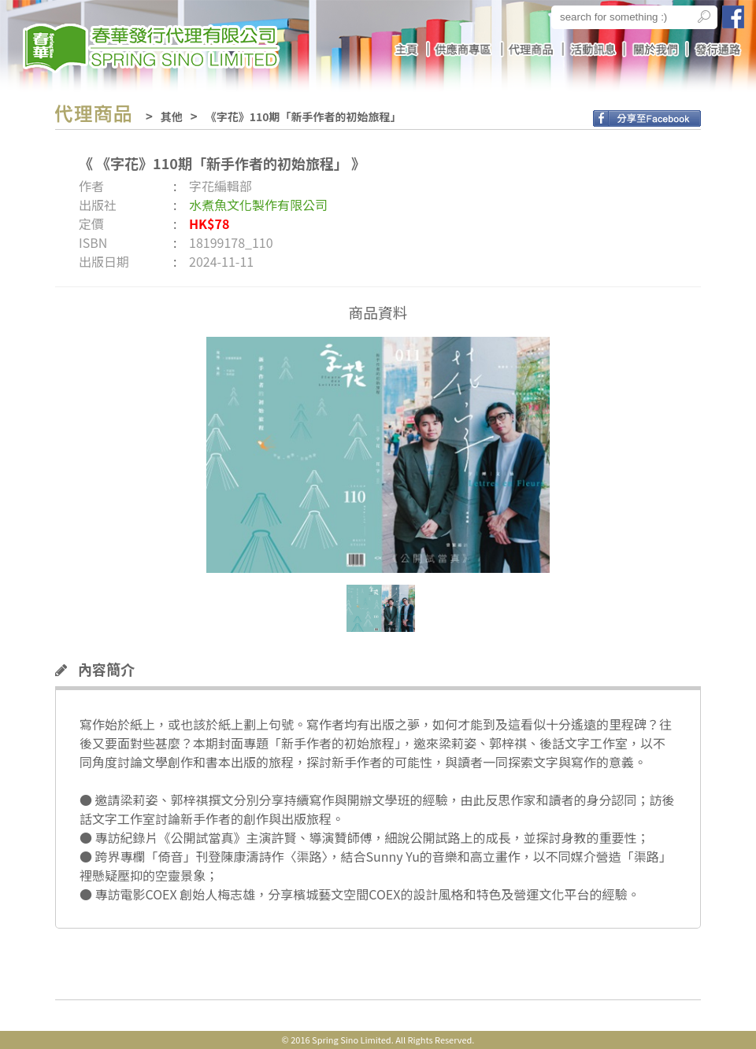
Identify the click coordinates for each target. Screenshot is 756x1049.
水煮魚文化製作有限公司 (258, 204)
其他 (172, 116)
